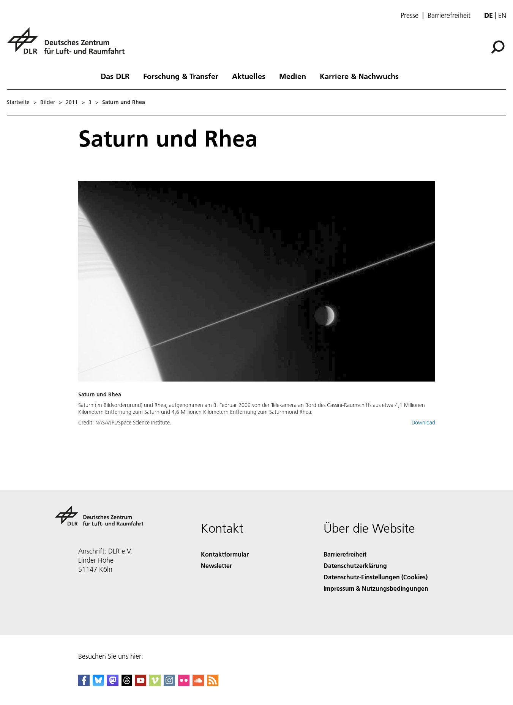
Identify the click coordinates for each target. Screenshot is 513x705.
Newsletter (216, 565)
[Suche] (498, 47)
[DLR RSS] (212, 683)
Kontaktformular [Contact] (225, 554)
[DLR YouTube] (140, 683)
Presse (409, 15)
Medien (292, 76)
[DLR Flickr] (183, 683)
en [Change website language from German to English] (502, 15)
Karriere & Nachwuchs (359, 76)
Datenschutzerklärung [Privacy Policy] (355, 565)
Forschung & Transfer (180, 76)
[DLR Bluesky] (98, 683)
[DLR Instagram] (169, 683)
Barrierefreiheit (449, 15)
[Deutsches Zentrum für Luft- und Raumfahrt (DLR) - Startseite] (69, 45)
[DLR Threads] (127, 683)
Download (423, 422)
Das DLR (115, 76)
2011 (72, 102)
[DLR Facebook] (84, 683)
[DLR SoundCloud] (198, 683)
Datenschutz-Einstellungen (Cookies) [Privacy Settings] (376, 577)
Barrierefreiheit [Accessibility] (345, 554)
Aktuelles (248, 76)
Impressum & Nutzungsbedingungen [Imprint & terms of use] (376, 588)
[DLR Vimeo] (155, 683)
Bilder (47, 102)
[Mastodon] (112, 683)
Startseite (18, 102)
